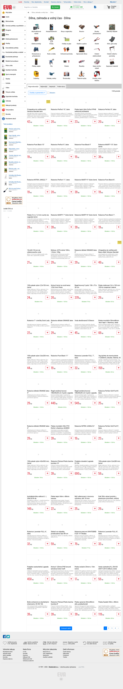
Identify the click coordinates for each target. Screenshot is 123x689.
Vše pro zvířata (16, 92)
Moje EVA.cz (46, 651)
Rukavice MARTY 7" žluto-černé (62, 215)
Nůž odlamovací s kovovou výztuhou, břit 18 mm (84, 497)
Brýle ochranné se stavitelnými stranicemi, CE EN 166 (38, 603)
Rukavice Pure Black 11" (59, 356)
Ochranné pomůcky (66, 54)
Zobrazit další (66, 628)
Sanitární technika (16, 70)
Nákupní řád (26, 657)
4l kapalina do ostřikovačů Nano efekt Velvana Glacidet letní (108, 252)
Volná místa (77, 2)
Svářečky (36, 78)
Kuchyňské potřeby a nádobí (16, 52)
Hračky (16, 43)
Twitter (65, 657)
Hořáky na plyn (66, 44)
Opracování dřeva (81, 54)
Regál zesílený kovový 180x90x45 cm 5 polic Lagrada (86, 392)
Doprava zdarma (56, 2)
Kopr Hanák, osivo (14, 135)
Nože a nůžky (51, 54)
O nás (24, 651)
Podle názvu (61, 86)
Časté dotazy (67, 651)
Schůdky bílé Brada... (15, 175)
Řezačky (81, 66)
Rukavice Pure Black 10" (35, 145)
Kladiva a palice (82, 44)
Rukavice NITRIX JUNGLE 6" (85, 426)
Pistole (66, 66)
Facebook (66, 655)
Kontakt (46, 2)
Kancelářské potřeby (16, 48)
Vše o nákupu (87, 2)
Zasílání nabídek (47, 657)
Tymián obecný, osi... (15, 155)
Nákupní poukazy (11, 105)
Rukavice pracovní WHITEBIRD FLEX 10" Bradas (85, 533)
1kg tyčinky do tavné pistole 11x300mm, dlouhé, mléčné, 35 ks (109, 358)
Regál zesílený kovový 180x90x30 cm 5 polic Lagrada (62, 392)
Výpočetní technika (16, 96)
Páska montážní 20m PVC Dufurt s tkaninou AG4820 (60, 427)
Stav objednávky (37, 2)
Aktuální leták (7, 653)
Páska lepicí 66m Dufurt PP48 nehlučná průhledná (85, 110)
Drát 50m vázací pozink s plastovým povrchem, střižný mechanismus (108, 498)
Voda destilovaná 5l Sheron (84, 320)
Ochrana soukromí (28, 660)
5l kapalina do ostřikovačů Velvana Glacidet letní (36, 110)
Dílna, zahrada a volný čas (40, 12)
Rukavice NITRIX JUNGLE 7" (37, 180)
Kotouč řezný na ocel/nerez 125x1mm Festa (60, 286)
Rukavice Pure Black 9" (83, 145)
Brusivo (81, 31)
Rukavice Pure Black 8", (106, 180)
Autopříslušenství (51, 31)
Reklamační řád (27, 659)
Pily (51, 66)
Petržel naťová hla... (15, 129)
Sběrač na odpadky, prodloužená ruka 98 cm (59, 533)
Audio (16, 17)
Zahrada (16, 101)
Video (16, 87)
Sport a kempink (16, 74)
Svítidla (16, 83)
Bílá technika (16, 21)
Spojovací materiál (112, 66)
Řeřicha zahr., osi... (14, 168)
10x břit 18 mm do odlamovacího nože (34, 251)
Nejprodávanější (33, 86)
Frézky (51, 44)
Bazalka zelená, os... (15, 162)
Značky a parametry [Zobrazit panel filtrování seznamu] (37, 93)
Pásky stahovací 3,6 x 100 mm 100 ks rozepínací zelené (109, 286)
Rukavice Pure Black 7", (106, 215)
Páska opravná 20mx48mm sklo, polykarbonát (84, 603)
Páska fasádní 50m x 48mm (108, 602)
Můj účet (113, 2)
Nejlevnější (43, 86)
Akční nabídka (7, 655)
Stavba (16, 79)
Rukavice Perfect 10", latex (60, 109)
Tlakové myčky (81, 78)
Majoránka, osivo (14, 149)
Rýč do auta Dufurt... (15, 188)
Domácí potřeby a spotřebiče (16, 26)
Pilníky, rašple (36, 66)
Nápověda (66, 653)
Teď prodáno (67, 2)
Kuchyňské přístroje (16, 56)
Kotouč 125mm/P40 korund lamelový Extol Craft (61, 568)
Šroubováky (66, 78)
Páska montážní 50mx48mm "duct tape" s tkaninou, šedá (108, 321)
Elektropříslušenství (16, 39)
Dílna (16, 34)
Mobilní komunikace (16, 61)
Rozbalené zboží (11, 119)
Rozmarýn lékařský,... (15, 142)
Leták (20, 2)
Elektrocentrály (36, 44)
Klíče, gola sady (112, 44)
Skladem (52, 93)
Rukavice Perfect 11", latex (60, 180)
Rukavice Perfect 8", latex (107, 109)
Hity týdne (9, 12)
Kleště (97, 44)
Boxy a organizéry (66, 31)
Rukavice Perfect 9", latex (60, 145)
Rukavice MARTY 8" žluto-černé (86, 215)
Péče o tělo (16, 65)
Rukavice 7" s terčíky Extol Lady (38, 320)
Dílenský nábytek (112, 31)
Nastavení (46, 655)
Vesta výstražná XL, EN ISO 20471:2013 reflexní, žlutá (108, 568)
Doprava (25, 655)
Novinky (26, 2)
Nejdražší (52, 86)
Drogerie (16, 30)
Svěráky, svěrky (51, 78)
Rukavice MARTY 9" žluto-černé (86, 180)
